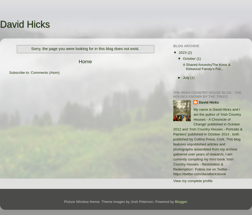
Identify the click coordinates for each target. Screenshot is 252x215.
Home (85, 61)
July (186, 78)
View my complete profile (193, 181)
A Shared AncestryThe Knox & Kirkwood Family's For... (206, 67)
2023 (183, 53)
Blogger (181, 202)
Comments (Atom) (45, 73)
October (190, 59)
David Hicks (25, 24)
